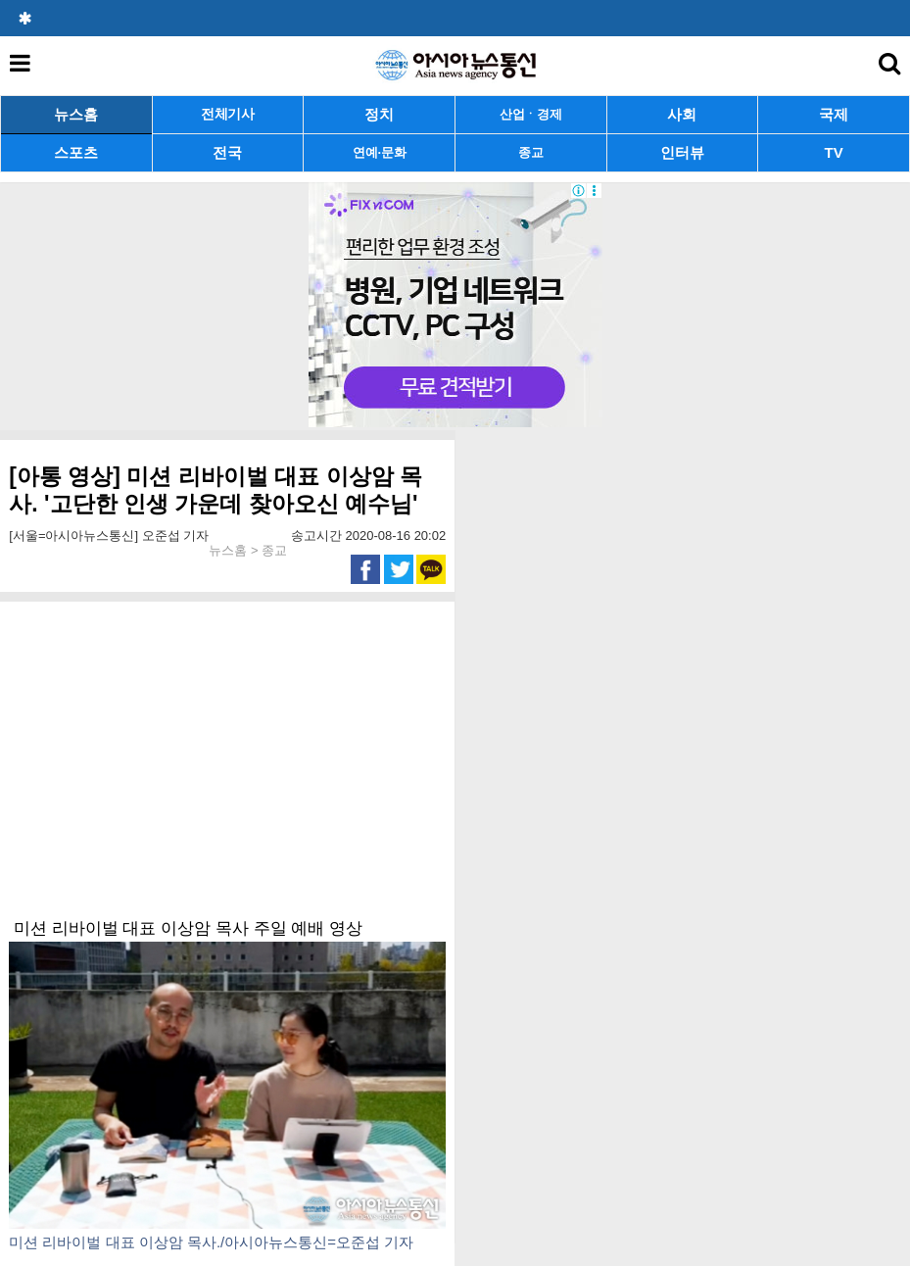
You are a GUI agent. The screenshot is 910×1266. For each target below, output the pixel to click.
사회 (681, 114)
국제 (833, 114)
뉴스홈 (76, 114)
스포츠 (76, 152)
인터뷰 (682, 152)
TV (834, 152)
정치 (379, 114)
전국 (227, 152)
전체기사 (228, 114)
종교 (530, 152)
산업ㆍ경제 (531, 114)
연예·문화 (379, 152)
